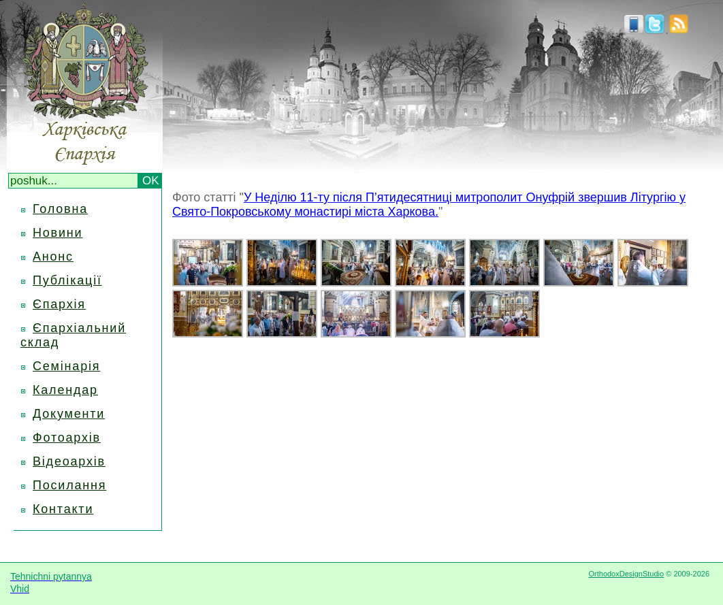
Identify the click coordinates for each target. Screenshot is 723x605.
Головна (60, 209)
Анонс (53, 256)
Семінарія (66, 366)
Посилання (69, 485)
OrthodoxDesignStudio (626, 574)
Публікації (67, 280)
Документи (69, 414)
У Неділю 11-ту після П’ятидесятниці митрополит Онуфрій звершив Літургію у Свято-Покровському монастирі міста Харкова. (429, 204)
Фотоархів (67, 437)
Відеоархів (69, 461)
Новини (57, 233)
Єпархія (59, 304)
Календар (65, 390)
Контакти (63, 509)
